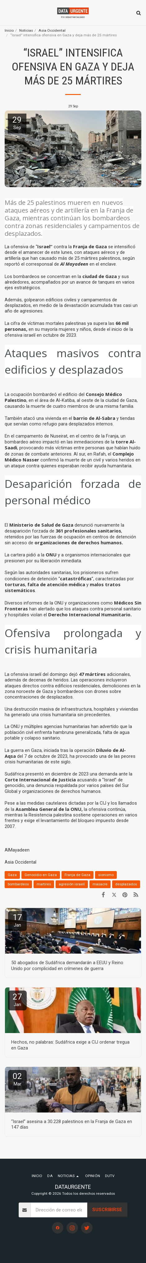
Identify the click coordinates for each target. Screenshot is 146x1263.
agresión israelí (72, 884)
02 (17, 1079)
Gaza (12, 875)
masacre (100, 884)
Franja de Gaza (77, 875)
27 (17, 999)
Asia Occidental (52, 30)
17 (17, 920)
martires (44, 884)
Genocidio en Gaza (41, 875)
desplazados (126, 884)
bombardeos (18, 884)
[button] (7, 13)
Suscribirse (107, 1209)
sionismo (106, 875)
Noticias (26, 30)
